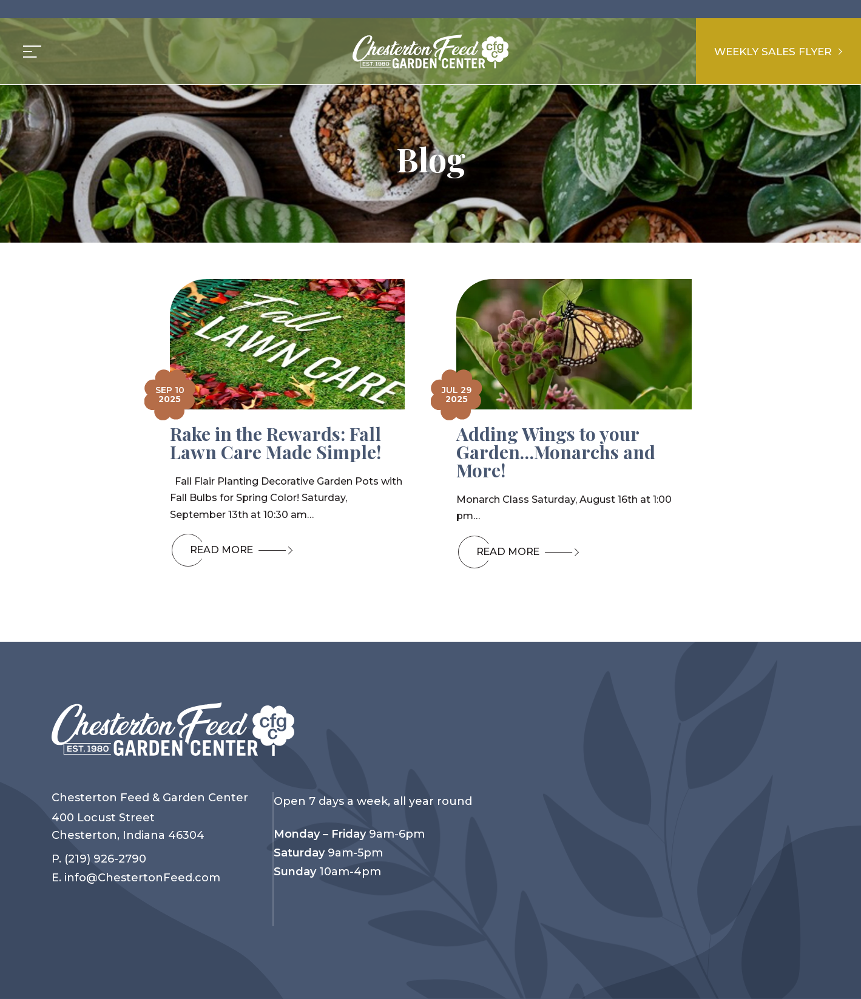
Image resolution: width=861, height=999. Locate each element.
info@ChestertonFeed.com (142, 877)
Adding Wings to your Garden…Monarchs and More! (555, 452)
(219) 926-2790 (105, 859)
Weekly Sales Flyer (774, 51)
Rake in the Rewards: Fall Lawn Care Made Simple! (275, 443)
